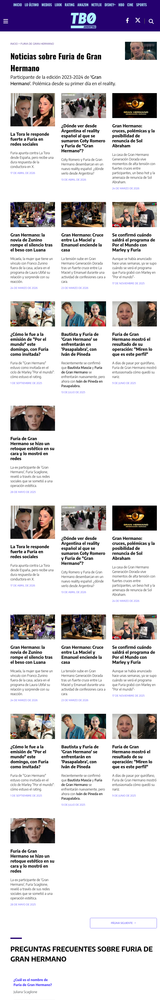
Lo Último (32, 4)
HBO (121, 4)
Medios (47, 4)
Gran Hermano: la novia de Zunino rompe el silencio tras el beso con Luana (31, 242)
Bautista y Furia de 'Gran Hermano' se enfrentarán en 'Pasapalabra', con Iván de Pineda (80, 344)
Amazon (83, 4)
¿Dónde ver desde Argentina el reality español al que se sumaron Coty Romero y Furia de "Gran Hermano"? (83, 138)
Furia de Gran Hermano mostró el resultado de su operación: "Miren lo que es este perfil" (132, 344)
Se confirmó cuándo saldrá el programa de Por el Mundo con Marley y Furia (133, 242)
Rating (70, 4)
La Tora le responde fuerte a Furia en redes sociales (29, 139)
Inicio (17, 4)
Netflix (96, 4)
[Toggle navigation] (5, 21)
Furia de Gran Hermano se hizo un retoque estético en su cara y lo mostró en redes (32, 448)
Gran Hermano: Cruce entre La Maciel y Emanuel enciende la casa (82, 242)
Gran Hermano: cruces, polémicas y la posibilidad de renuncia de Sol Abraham (133, 135)
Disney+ (110, 4)
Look (58, 4)
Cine (130, 4)
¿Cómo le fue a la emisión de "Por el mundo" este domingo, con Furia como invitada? (29, 344)
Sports (141, 4)
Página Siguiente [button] (123, 923)
